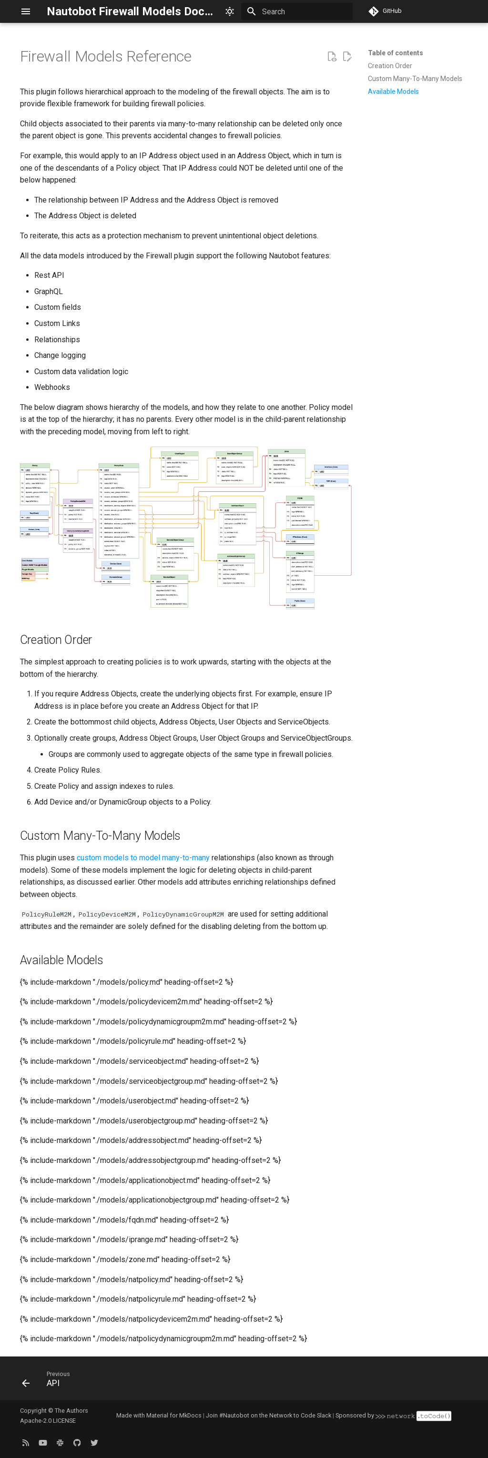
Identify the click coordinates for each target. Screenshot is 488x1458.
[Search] (297, 11)
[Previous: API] (48, 1381)
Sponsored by (393, 1415)
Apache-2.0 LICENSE (48, 1420)
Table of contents (395, 53)
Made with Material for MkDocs (159, 1415)
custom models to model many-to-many (143, 857)
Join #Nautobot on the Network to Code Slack (268, 1415)
